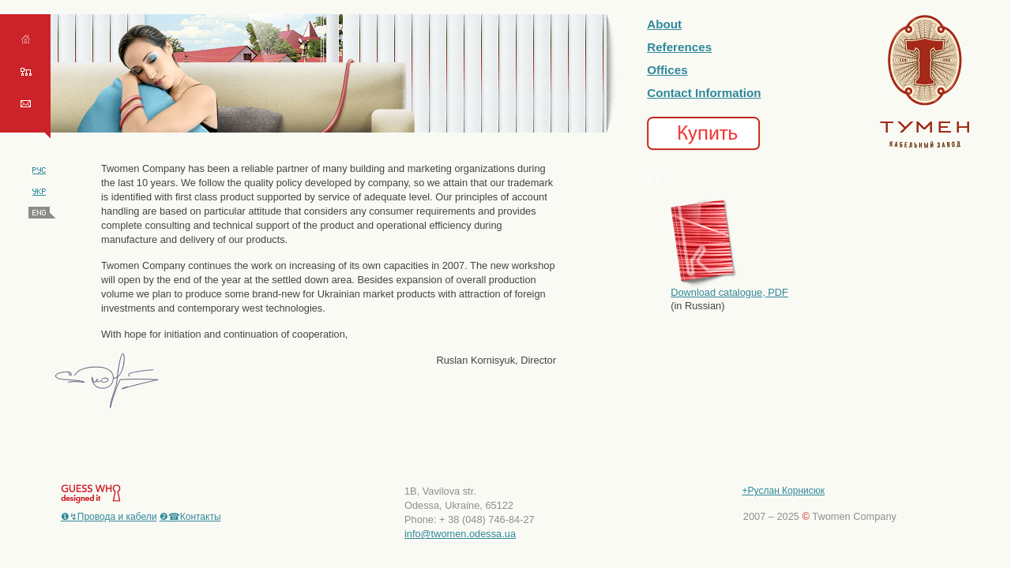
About (664, 24)
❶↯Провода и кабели (109, 516)
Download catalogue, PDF (729, 292)
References (679, 47)
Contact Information (704, 92)
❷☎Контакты (190, 516)
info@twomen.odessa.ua (460, 534)
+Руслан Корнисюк (783, 490)
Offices (667, 70)
